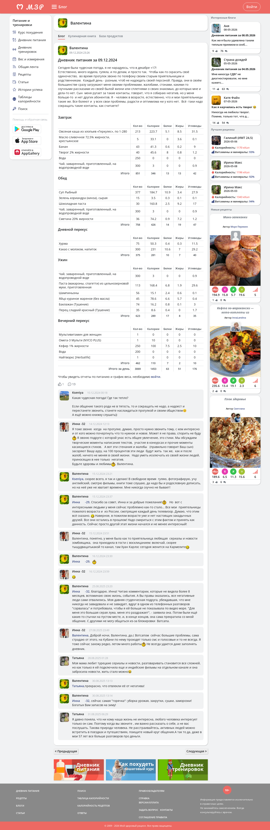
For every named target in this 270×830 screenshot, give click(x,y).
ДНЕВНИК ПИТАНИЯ (27, 790)
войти (155, 377)
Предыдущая (66, 751)
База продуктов (111, 36)
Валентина (80, 23)
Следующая (196, 751)
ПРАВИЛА (161, 817)
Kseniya (77, 393)
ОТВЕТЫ (82, 813)
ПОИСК (81, 790)
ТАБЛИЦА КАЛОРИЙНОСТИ (93, 798)
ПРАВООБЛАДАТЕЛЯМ (151, 790)
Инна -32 (78, 424)
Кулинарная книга (82, 36)
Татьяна (78, 658)
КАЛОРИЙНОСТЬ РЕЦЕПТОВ (93, 805)
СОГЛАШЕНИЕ (147, 817)
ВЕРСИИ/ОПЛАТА (149, 802)
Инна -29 (80, 502)
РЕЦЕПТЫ (21, 798)
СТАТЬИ (20, 813)
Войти (251, 6)
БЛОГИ (20, 805)
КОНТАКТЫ (166, 809)
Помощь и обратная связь (30, 119)
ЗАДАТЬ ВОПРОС (148, 809)
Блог (61, 36)
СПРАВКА (144, 798)
